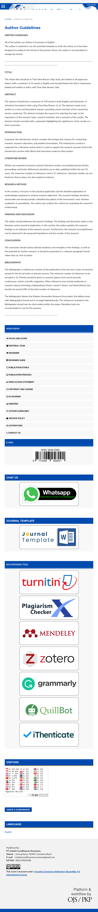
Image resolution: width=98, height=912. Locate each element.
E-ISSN (9, 442)
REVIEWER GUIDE (15, 360)
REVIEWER (12, 353)
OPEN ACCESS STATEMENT (20, 382)
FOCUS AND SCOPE (16, 338)
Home (8, 19)
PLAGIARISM (13, 396)
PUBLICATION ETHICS (17, 367)
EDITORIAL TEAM (15, 346)
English (8, 832)
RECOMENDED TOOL (17, 564)
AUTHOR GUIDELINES (17, 411)
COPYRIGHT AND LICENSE (19, 389)
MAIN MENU (13, 328)
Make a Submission (18, 809)
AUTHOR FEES (14, 426)
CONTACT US (13, 433)
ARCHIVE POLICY (15, 418)
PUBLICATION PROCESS (18, 375)
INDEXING (12, 404)
